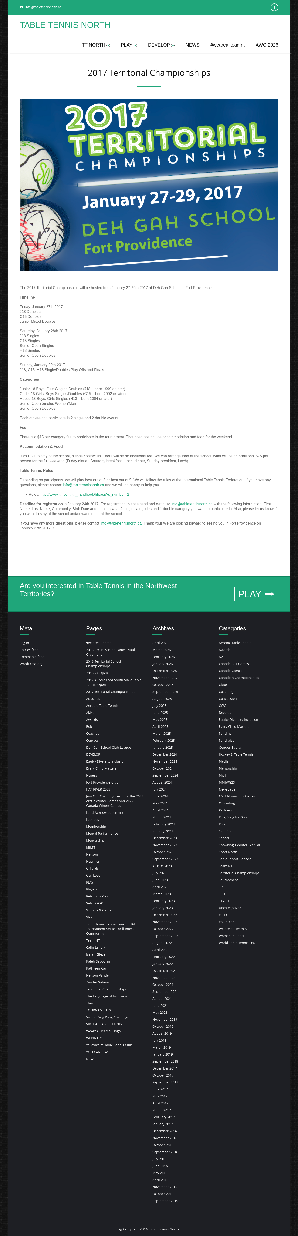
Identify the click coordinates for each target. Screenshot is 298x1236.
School (224, 838)
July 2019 (159, 1040)
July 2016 (159, 1159)
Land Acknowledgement (104, 812)
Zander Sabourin (99, 982)
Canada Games (230, 670)
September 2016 (165, 1152)
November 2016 (164, 1138)
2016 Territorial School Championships (103, 663)
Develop (225, 712)
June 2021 (160, 1005)
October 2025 (162, 684)
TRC (222, 887)
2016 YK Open (97, 673)
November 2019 (164, 1019)
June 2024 (160, 796)
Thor (89, 1003)
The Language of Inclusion (106, 996)
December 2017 (164, 1068)
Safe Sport (227, 831)
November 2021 (164, 977)
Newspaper (228, 789)
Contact (92, 740)
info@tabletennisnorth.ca (83, 485)
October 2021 (162, 984)
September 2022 (165, 936)
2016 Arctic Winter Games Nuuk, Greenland (111, 652)
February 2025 (163, 740)
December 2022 (164, 915)
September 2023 (165, 859)
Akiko (90, 712)
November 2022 (164, 922)
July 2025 (159, 705)
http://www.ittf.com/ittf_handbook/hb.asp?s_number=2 (84, 494)
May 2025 (159, 719)
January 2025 (162, 747)
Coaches (92, 733)
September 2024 (165, 775)
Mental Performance (102, 833)
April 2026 (160, 643)
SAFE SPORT (95, 903)
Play (222, 824)
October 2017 (162, 1075)
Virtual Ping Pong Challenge (107, 1017)
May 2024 (159, 803)
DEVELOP (161, 44)
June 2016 (160, 1166)
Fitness (91, 775)
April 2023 (160, 887)
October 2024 (162, 768)
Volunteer (226, 922)
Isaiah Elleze (95, 954)
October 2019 (162, 1026)
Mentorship (95, 840)
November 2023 (164, 845)
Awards (92, 719)
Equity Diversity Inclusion (105, 761)
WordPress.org (31, 663)
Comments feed (32, 657)
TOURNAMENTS (98, 1010)
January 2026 (162, 663)
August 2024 (162, 782)
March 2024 (161, 817)
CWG (222, 705)
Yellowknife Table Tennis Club (109, 1045)
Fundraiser (227, 740)
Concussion (228, 698)
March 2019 (161, 1047)
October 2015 (162, 1194)
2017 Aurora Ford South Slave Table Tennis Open (114, 682)
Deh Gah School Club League (108, 747)
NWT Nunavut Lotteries (237, 796)
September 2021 (165, 991)
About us (93, 698)
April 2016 (160, 1180)
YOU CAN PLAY (97, 1052)
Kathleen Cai (96, 968)
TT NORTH (96, 44)
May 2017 (159, 1096)
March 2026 (161, 650)
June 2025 (160, 712)
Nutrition (93, 861)
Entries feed (29, 650)
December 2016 (164, 1131)
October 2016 (162, 1145)
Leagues (92, 819)
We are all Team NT (234, 929)
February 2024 (163, 824)
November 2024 (164, 761)
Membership (96, 826)
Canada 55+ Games (234, 663)
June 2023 (160, 880)
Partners (225, 810)
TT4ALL (224, 901)
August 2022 (162, 942)
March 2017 (161, 1110)
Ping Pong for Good (234, 817)
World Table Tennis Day (237, 942)
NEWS (193, 44)
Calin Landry (96, 947)
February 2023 (163, 901)
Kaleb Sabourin (98, 961)
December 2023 (164, 838)
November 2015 (164, 1187)
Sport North (228, 852)
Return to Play (97, 896)
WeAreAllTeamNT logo (103, 1031)
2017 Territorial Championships (110, 691)
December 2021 (164, 970)
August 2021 (162, 998)
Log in (24, 643)
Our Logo (93, 875)
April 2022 (160, 949)
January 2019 (162, 1054)
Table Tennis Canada (235, 859)
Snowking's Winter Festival (239, 845)
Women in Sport (231, 936)
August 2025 (162, 698)
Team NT (93, 940)
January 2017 (162, 1124)
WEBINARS (94, 1038)
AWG (222, 657)
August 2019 (162, 1033)
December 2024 (164, 754)
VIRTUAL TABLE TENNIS (104, 1024)
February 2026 (163, 657)
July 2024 (159, 789)
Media (224, 761)
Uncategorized (230, 908)
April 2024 (160, 810)
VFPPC (223, 915)
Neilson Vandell (98, 975)
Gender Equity (230, 747)
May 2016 (159, 1173)
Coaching (226, 691)
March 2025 (161, 733)
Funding (225, 733)
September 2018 (165, 1061)
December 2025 (164, 670)
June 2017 (160, 1089)
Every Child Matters (101, 768)
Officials (92, 868)
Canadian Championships (239, 677)
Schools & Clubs (98, 910)
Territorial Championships (106, 989)
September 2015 (165, 1201)
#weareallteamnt (227, 44)
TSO (222, 894)
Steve (90, 917)
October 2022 (162, 929)
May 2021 (159, 1012)
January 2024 (162, 831)
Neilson (92, 854)
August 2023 (162, 866)
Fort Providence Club (102, 782)
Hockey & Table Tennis (236, 754)
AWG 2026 (267, 44)
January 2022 (162, 963)
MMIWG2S (227, 782)
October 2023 (162, 852)
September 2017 (165, 1082)
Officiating (227, 803)
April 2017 (160, 1103)
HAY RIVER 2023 (98, 789)
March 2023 (161, 894)
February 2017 (163, 1117)
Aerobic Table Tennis (102, 705)
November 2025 (164, 677)
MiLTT (90, 847)
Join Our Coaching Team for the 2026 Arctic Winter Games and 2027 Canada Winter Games (114, 801)
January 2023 (162, 908)
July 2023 (159, 873)
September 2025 (165, 691)
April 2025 (160, 726)
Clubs (223, 684)
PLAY (129, 44)
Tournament (228, 880)
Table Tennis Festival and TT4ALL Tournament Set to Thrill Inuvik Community (111, 929)
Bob (89, 726)
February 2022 (163, 956)
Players (91, 889)
